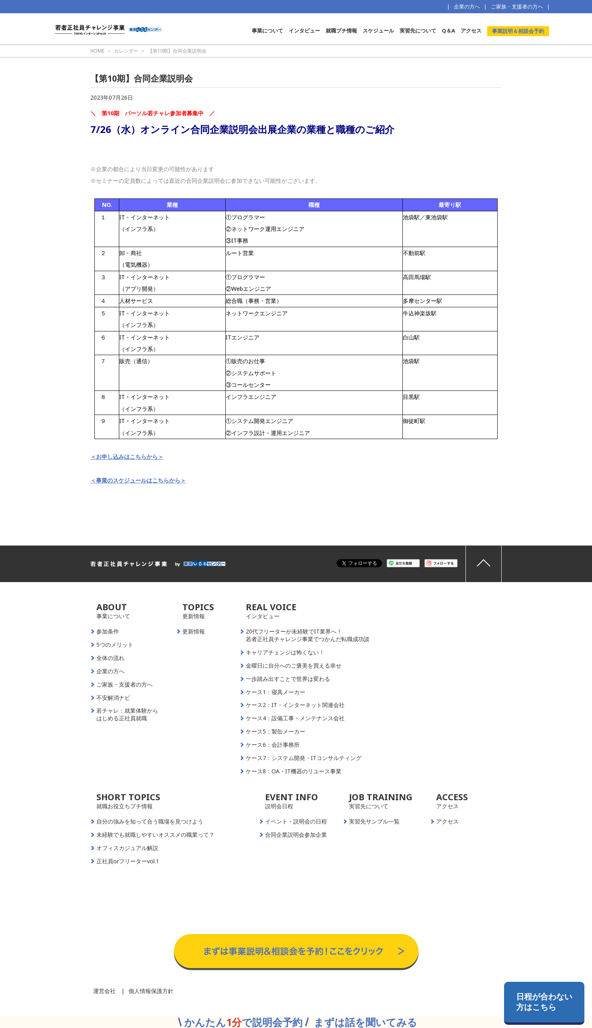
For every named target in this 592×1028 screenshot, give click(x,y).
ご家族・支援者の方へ (517, 6)
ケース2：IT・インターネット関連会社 (295, 705)
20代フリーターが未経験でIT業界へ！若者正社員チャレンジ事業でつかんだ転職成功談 (307, 635)
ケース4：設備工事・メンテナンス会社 (295, 718)
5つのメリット (114, 644)
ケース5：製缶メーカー (275, 731)
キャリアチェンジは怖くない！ (285, 652)
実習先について (418, 30)
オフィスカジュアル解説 (127, 848)
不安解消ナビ (113, 697)
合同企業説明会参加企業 (296, 834)
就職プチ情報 (341, 30)
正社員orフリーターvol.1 (127, 861)
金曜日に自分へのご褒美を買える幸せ (293, 665)
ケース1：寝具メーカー (275, 692)
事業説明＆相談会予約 (518, 31)
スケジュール (378, 30)
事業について (267, 30)
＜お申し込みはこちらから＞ (126, 456)
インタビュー (304, 30)
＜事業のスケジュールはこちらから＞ (138, 480)
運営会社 (104, 991)
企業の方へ (467, 6)
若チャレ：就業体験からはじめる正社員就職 (127, 714)
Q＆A (448, 30)
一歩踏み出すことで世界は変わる (288, 679)
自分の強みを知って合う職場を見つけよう (149, 821)
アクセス (471, 30)
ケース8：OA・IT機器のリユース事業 (293, 771)
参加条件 (107, 631)
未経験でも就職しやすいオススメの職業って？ (155, 834)
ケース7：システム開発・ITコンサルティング (303, 758)
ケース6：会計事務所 (273, 744)
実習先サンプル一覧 (374, 821)
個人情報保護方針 (151, 991)
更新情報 (193, 631)
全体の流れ (110, 658)
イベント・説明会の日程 (296, 821)
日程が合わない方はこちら (544, 1001)
